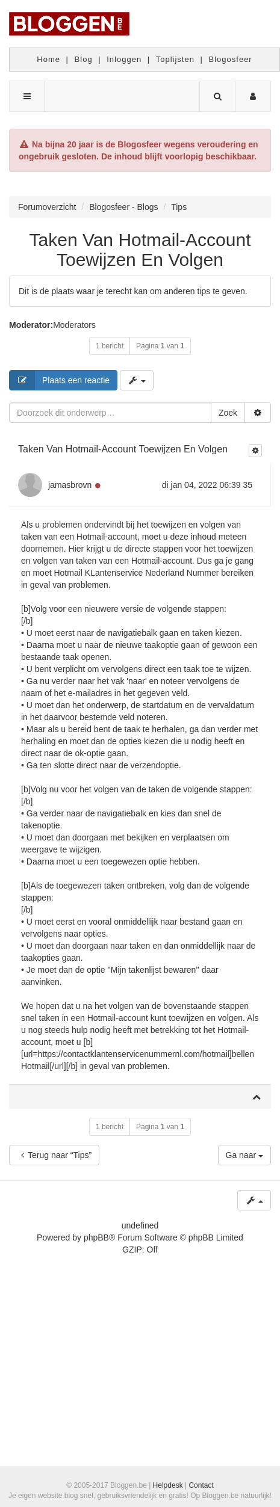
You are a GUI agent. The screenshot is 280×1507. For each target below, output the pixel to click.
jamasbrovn (70, 485)
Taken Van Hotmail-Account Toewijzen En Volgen (140, 250)
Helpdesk (168, 1485)
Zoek (228, 413)
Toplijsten (175, 59)
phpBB (96, 1237)
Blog (84, 59)
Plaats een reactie (60, 380)
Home (48, 59)
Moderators (74, 325)
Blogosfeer (230, 59)
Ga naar (244, 1155)
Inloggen (124, 59)
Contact (200, 1485)
